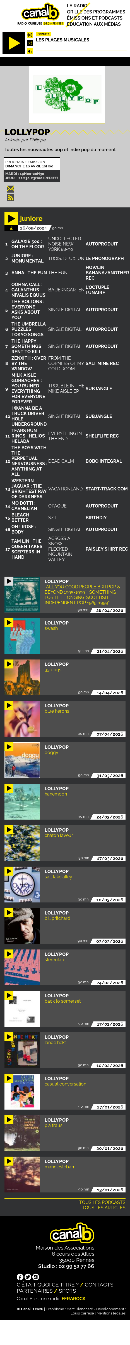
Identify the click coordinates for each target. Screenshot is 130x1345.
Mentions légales (111, 1313)
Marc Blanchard (79, 1309)
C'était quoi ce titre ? (48, 1284)
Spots (67, 1291)
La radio (77, 5)
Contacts (99, 1284)
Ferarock (74, 1298)
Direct (43, 34)
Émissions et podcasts (94, 18)
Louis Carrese (82, 1313)
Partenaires (35, 1291)
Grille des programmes (96, 12)
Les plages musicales (62, 40)
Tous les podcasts (102, 1202)
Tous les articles (104, 1207)
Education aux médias (94, 24)
